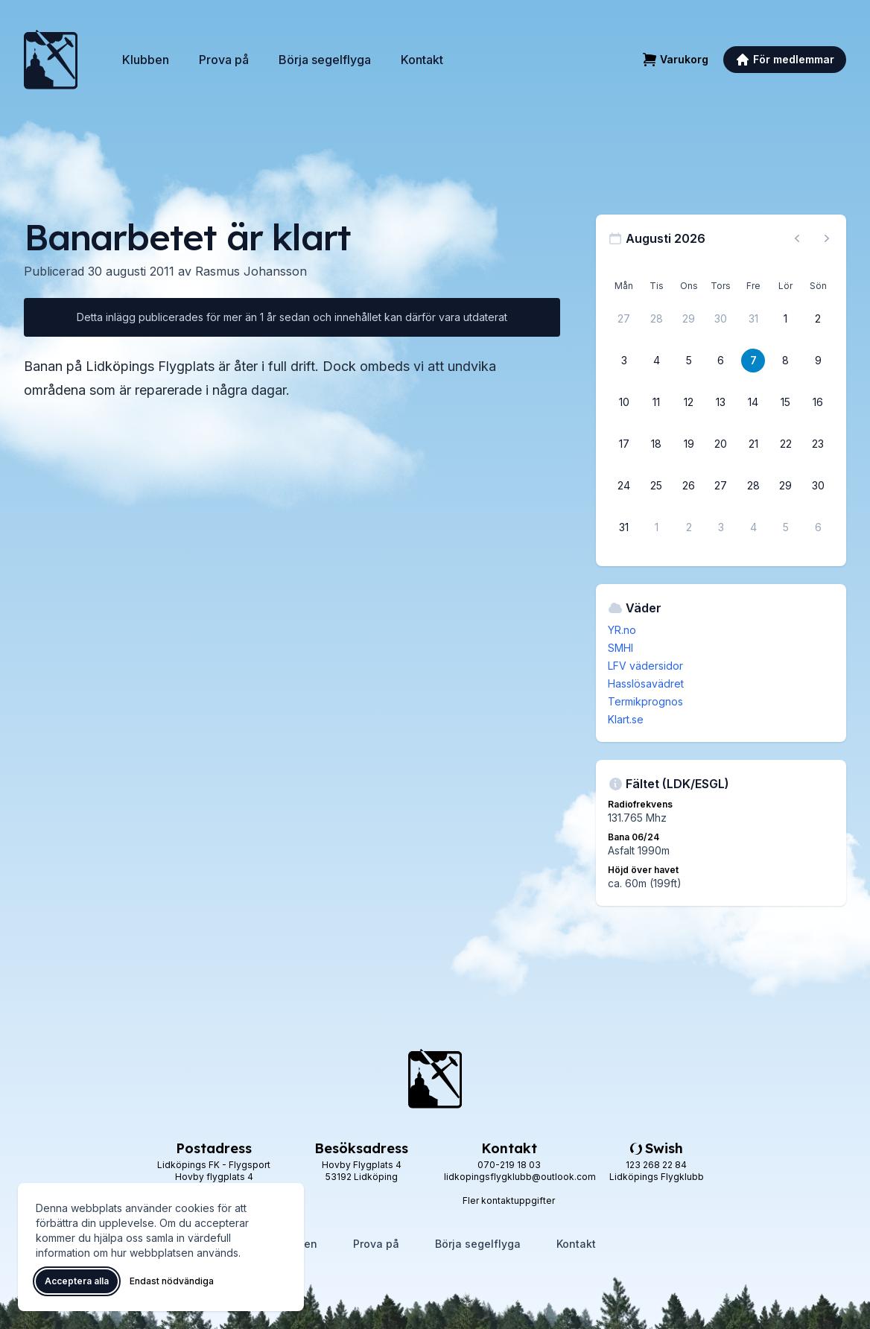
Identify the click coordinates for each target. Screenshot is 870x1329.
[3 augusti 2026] (624, 360)
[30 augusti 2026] (818, 486)
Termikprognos (645, 701)
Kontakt (422, 59)
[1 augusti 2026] (786, 319)
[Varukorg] (675, 59)
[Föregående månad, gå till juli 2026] (797, 238)
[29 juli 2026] (689, 319)
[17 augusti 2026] (624, 444)
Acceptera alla (77, 1281)
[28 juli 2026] (656, 319)
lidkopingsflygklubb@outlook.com (520, 1176)
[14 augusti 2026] (753, 402)
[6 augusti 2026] (721, 360)
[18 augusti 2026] (656, 444)
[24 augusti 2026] (624, 486)
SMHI (620, 647)
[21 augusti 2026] (753, 444)
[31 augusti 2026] (624, 527)
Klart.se (626, 719)
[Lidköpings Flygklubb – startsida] (50, 59)
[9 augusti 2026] (818, 360)
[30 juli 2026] (721, 319)
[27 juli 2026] (624, 319)
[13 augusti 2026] (721, 402)
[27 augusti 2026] (721, 486)
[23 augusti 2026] (818, 444)
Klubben (145, 59)
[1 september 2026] (656, 527)
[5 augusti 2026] (689, 360)
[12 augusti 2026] (689, 402)
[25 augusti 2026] (656, 486)
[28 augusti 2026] (753, 486)
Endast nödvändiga (172, 1281)
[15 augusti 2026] (786, 402)
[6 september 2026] (818, 527)
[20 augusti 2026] (721, 444)
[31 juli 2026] (753, 319)
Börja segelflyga (325, 59)
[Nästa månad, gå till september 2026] (827, 238)
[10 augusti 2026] (624, 402)
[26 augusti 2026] (689, 486)
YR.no (622, 630)
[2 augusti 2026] (818, 319)
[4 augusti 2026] (656, 360)
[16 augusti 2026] (818, 402)
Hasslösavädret (646, 683)
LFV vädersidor (645, 665)
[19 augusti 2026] (689, 444)
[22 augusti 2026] (786, 444)
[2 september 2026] (689, 527)
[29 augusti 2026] (786, 486)
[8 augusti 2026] (786, 360)
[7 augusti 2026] (753, 360)
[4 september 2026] (753, 527)
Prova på (224, 59)
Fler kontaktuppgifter (509, 1200)
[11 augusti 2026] (656, 402)
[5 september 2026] (786, 527)
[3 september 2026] (721, 527)
